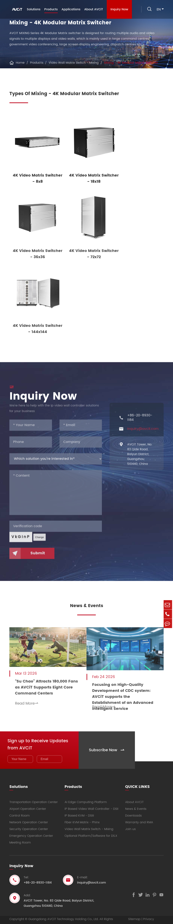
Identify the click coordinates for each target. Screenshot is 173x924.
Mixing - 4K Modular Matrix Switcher (131, 62)
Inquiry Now (118, 9)
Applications (70, 9)
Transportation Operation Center (33, 797)
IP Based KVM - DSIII (79, 810)
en (159, 9)
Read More (26, 701)
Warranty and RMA (139, 817)
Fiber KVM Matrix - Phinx (82, 817)
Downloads (133, 810)
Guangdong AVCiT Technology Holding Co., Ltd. (63, 914)
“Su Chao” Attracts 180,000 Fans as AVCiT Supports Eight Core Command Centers (41, 685)
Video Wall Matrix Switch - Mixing (74, 62)
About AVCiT (92, 9)
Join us (130, 824)
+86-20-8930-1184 (139, 421)
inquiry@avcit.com (143, 432)
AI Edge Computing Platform (86, 797)
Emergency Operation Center (31, 831)
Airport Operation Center (27, 804)
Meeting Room (20, 837)
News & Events (86, 606)
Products (50, 10)
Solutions (33, 9)
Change (39, 540)
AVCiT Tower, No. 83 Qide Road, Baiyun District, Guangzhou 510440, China (139, 458)
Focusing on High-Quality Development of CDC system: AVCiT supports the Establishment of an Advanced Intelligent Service (129, 688)
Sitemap (134, 914)
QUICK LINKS (137, 782)
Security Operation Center (28, 824)
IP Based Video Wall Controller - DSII (91, 804)
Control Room (19, 810)
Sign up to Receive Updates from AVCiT (39, 739)
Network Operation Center (28, 817)
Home (20, 62)
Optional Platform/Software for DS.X (91, 831)
